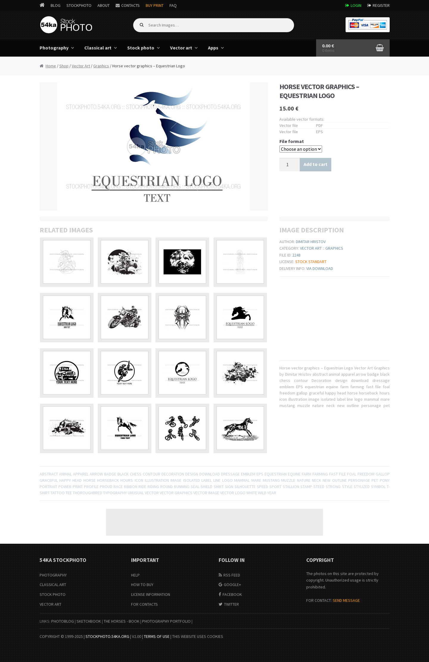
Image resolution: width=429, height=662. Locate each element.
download (209, 474)
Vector (152, 492)
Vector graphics (176, 492)
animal (65, 474)
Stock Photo (53, 594)
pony (385, 480)
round (166, 486)
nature (303, 480)
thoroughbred (87, 492)
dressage (230, 474)
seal (195, 486)
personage (359, 480)
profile (91, 486)
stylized (362, 486)
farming (320, 474)
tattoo (58, 492)
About (103, 5)
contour (151, 474)
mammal (242, 480)
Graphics (101, 66)
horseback (108, 480)
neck (316, 480)
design (191, 474)
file (342, 474)
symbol (378, 486)
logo (227, 480)
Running (181, 486)
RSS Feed (231, 575)
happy (65, 480)
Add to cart (315, 164)
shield (206, 486)
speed (262, 486)
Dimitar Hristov (311, 241)
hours (126, 480)
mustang (271, 480)
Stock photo (140, 48)
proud (106, 486)
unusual (136, 492)
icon (139, 480)
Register (381, 5)
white (251, 492)
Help (135, 575)
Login (356, 5)
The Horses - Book (121, 621)
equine (294, 474)
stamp (306, 486)
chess (136, 474)
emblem (248, 474)
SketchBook (89, 621)
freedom (366, 474)
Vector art (181, 48)
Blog (55, 5)
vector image (206, 492)
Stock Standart (311, 261)
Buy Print (155, 5)
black (123, 474)
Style (347, 486)
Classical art (97, 48)
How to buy (142, 584)
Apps (213, 48)
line (216, 480)
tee (69, 492)
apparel (80, 474)
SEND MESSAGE (346, 600)
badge (110, 474)
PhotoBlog (62, 621)
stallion (291, 486)
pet (375, 480)
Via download (319, 268)
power (65, 486)
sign (229, 486)
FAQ (173, 5)
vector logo (232, 492)
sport (275, 486)
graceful (49, 480)
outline (339, 480)
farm (306, 474)
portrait (48, 486)
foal (351, 474)
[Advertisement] (214, 522)
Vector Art (81, 66)
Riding (153, 486)
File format (291, 141)
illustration (157, 480)
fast (333, 474)
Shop (64, 66)
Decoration (172, 474)
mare (256, 480)
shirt (219, 486)
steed (318, 486)
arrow (96, 474)
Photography (54, 48)
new (326, 480)
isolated (191, 480)
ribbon (130, 486)
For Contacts (144, 604)
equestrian (276, 474)
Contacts (130, 5)
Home (51, 66)
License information (150, 594)
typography (115, 492)
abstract (49, 474)
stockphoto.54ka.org (107, 636)
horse (89, 480)
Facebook (232, 594)
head (77, 480)
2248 (296, 255)
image (175, 480)
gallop (383, 474)
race (118, 486)
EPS (260, 474)
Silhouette (245, 486)
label (206, 480)
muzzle (288, 480)
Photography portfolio (166, 621)
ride (142, 486)
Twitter (231, 604)
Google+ (232, 584)
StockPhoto (78, 5)
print (78, 486)
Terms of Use (157, 636)
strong (333, 486)
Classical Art (53, 584)
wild (262, 492)
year (271, 492)
